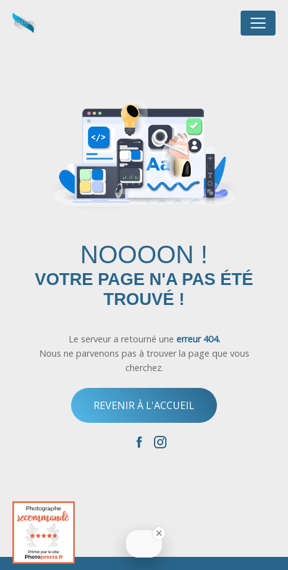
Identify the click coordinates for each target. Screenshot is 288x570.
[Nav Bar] (258, 23)
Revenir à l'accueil (144, 405)
